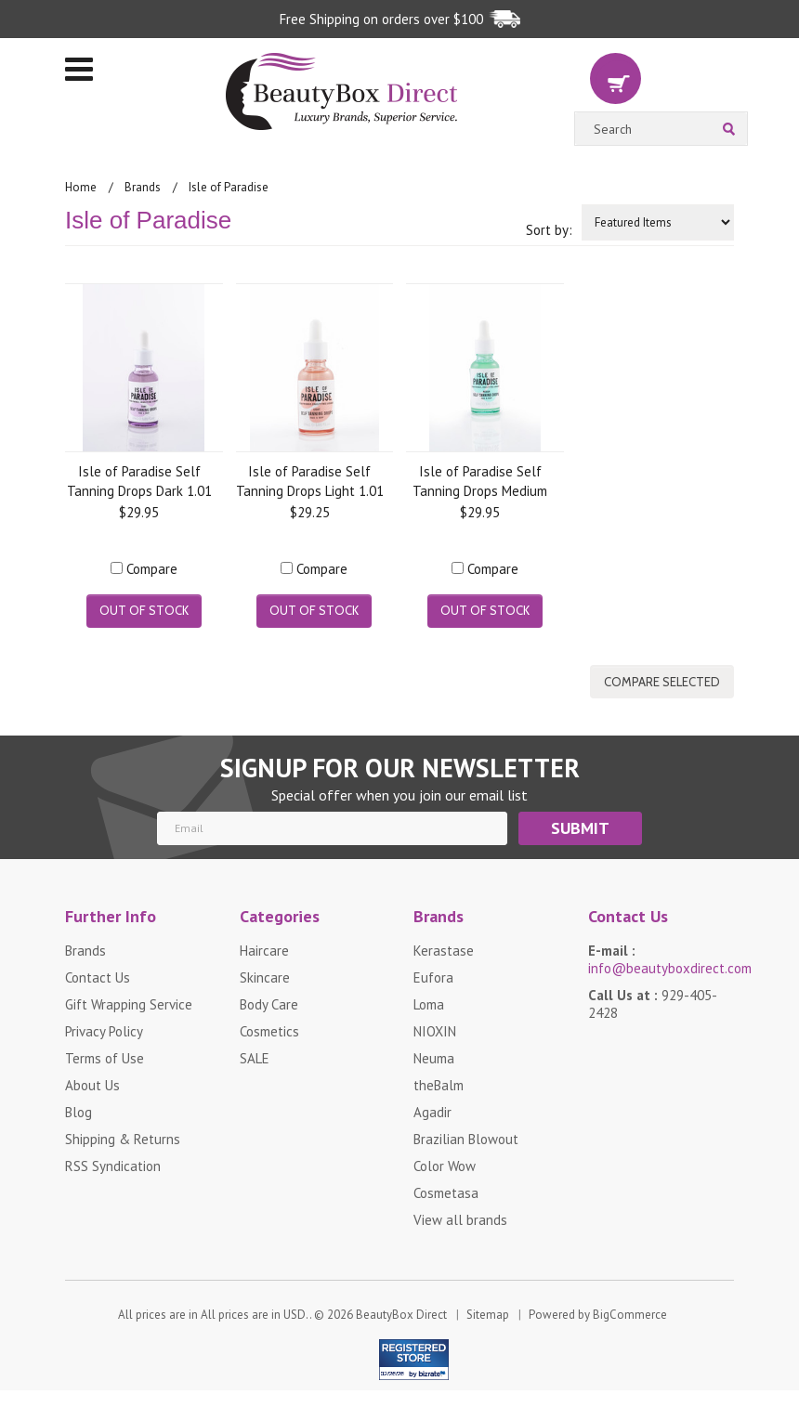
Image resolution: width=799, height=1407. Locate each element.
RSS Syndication (113, 1166)
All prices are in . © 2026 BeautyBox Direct (282, 1314)
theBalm (438, 1085)
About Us (92, 1085)
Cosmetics (269, 1031)
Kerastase (443, 950)
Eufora (433, 977)
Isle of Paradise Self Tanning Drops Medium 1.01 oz (480, 480)
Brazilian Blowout (465, 1139)
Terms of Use (104, 1058)
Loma (428, 1004)
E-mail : (661, 959)
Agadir (432, 1112)
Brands (142, 187)
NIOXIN (434, 1031)
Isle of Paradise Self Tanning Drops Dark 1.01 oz (139, 480)
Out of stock (144, 610)
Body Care (269, 1004)
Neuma (433, 1058)
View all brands (460, 1220)
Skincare (265, 977)
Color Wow (444, 1166)
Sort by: (549, 230)
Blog (78, 1112)
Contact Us (97, 977)
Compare (151, 569)
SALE (254, 1058)
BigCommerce (630, 1314)
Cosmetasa (445, 1193)
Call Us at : (652, 1004)
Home (81, 187)
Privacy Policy (104, 1031)
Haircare (264, 950)
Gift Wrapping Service (128, 1004)
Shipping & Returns (122, 1139)
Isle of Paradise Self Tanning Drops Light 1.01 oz (310, 480)
